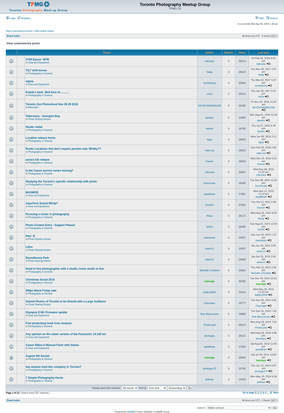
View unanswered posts (19, 31)
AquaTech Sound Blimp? (42, 203)
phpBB (130, 412)
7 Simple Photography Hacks (44, 377)
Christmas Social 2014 (40, 279)
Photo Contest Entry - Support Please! (50, 225)
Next (275, 392)
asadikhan (209, 194)
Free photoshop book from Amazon (49, 323)
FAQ (259, 18)
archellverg (209, 83)
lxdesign (210, 281)
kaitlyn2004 (209, 292)
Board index (13, 36)
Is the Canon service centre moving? (49, 170)
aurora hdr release (38, 159)
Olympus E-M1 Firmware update (46, 312)
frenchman (210, 183)
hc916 (209, 226)
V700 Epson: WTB (37, 59)
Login (11, 18)
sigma (30, 81)
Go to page (248, 392)
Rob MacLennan (209, 314)
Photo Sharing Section (39, 119)
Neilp (209, 72)
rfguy (209, 139)
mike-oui (209, 150)
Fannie (209, 161)
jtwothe (209, 117)
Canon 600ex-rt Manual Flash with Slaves (52, 345)
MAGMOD (32, 192)
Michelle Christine (209, 270)
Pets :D (30, 236)
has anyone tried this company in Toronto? (53, 366)
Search (272, 18)
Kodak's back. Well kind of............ (47, 92)
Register (24, 18)
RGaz (209, 215)
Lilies (29, 247)
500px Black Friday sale (41, 290)
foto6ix (209, 128)
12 (271, 392)
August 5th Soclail (38, 356)
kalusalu (209, 61)
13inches (210, 172)
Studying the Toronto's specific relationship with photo (61, 181)
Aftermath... (34, 107)
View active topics (44, 31)
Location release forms (41, 137)
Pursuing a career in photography (47, 214)
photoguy (209, 335)
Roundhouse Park (37, 257)
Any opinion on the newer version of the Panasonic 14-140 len (66, 334)
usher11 (209, 248)
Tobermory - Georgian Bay (43, 116)
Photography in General (40, 73)
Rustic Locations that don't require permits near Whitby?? (63, 148)
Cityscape (209, 303)
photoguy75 (209, 368)
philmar (209, 379)
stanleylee (209, 237)
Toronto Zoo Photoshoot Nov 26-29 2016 (52, 104)
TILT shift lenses (36, 70)
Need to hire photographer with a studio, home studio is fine (65, 268)
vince (210, 93)
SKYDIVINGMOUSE (209, 105)
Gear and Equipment (38, 62)
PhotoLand (209, 324)
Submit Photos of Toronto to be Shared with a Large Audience (66, 301)
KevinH (209, 205)
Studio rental (34, 127)
